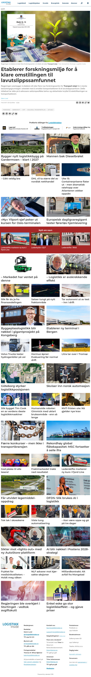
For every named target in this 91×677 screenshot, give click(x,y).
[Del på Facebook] (77, 102)
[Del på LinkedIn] (80, 102)
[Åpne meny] (88, 3)
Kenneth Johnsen (75, 654)
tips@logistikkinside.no (54, 628)
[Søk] (82, 3)
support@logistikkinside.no (55, 632)
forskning (6, 109)
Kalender (65, 3)
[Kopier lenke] (85, 102)
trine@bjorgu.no (51, 650)
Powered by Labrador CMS (45, 674)
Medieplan (50, 668)
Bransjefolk (55, 3)
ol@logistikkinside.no (31, 644)
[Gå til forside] (6, 3)
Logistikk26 (22, 3)
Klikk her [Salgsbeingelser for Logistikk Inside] (62, 636)
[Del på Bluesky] (88, 102)
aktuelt (50, 109)
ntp (24, 109)
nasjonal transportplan (36, 109)
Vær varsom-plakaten (31, 662)
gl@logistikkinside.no (31, 634)
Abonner (74, 3)
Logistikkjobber (34, 3)
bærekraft (16, 109)
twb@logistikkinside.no (32, 655)
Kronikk (45, 3)
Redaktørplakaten (30, 664)
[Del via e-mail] (82, 102)
